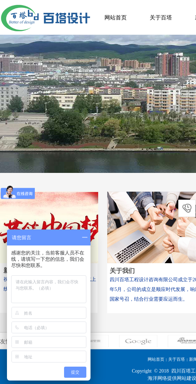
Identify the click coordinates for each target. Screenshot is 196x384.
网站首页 (115, 17)
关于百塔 (161, 17)
